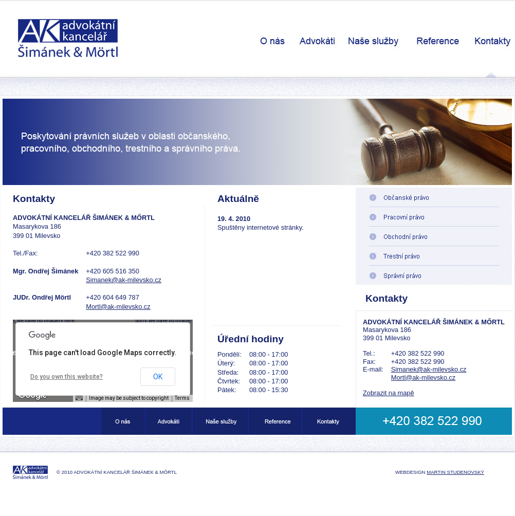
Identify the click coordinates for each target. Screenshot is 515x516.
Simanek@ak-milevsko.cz (123, 280)
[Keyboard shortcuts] (79, 398)
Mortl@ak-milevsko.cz (118, 306)
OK (157, 377)
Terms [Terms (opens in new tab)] (182, 398)
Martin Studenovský (455, 472)
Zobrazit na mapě (388, 393)
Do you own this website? (66, 376)
